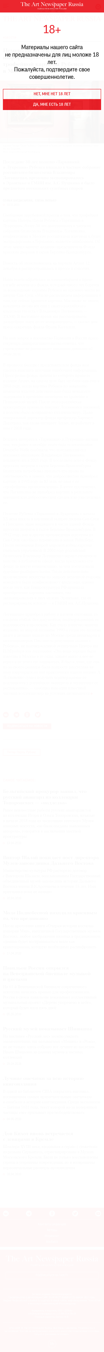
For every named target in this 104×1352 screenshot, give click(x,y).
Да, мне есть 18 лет (52, 105)
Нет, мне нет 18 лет (52, 94)
